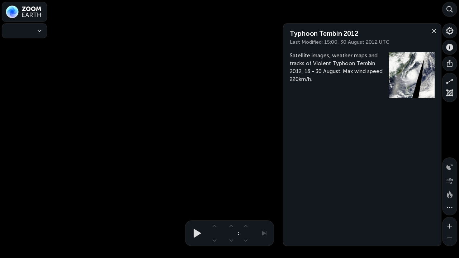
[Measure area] (450, 94)
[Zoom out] (450, 238)
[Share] (450, 64)
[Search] (450, 9)
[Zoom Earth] (24, 12)
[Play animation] (195, 233)
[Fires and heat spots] (450, 193)
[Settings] (450, 31)
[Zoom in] (450, 224)
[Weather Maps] (24, 31)
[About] (450, 47)
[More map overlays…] (450, 208)
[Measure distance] (450, 80)
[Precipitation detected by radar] (450, 165)
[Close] (432, 30)
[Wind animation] (450, 179)
